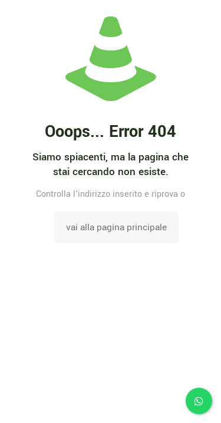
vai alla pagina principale (116, 227)
